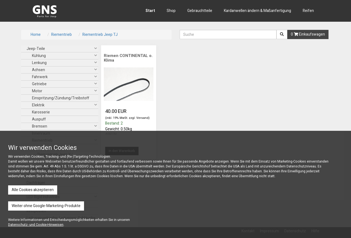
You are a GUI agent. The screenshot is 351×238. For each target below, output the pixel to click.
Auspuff (39, 119)
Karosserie (41, 112)
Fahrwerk (40, 77)
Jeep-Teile (36, 49)
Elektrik (38, 105)
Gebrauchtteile (199, 11)
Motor (37, 91)
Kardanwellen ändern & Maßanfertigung (257, 11)
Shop (171, 11)
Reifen (308, 11)
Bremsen (39, 126)
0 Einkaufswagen (308, 34)
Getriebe (39, 84)
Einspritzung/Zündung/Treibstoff (60, 98)
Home (36, 34)
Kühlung (39, 56)
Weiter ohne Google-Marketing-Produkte (46, 206)
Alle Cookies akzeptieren (33, 190)
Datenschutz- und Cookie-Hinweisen (35, 224)
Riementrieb (61, 34)
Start (150, 11)
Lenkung (39, 63)
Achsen (38, 70)
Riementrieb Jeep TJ (100, 34)
